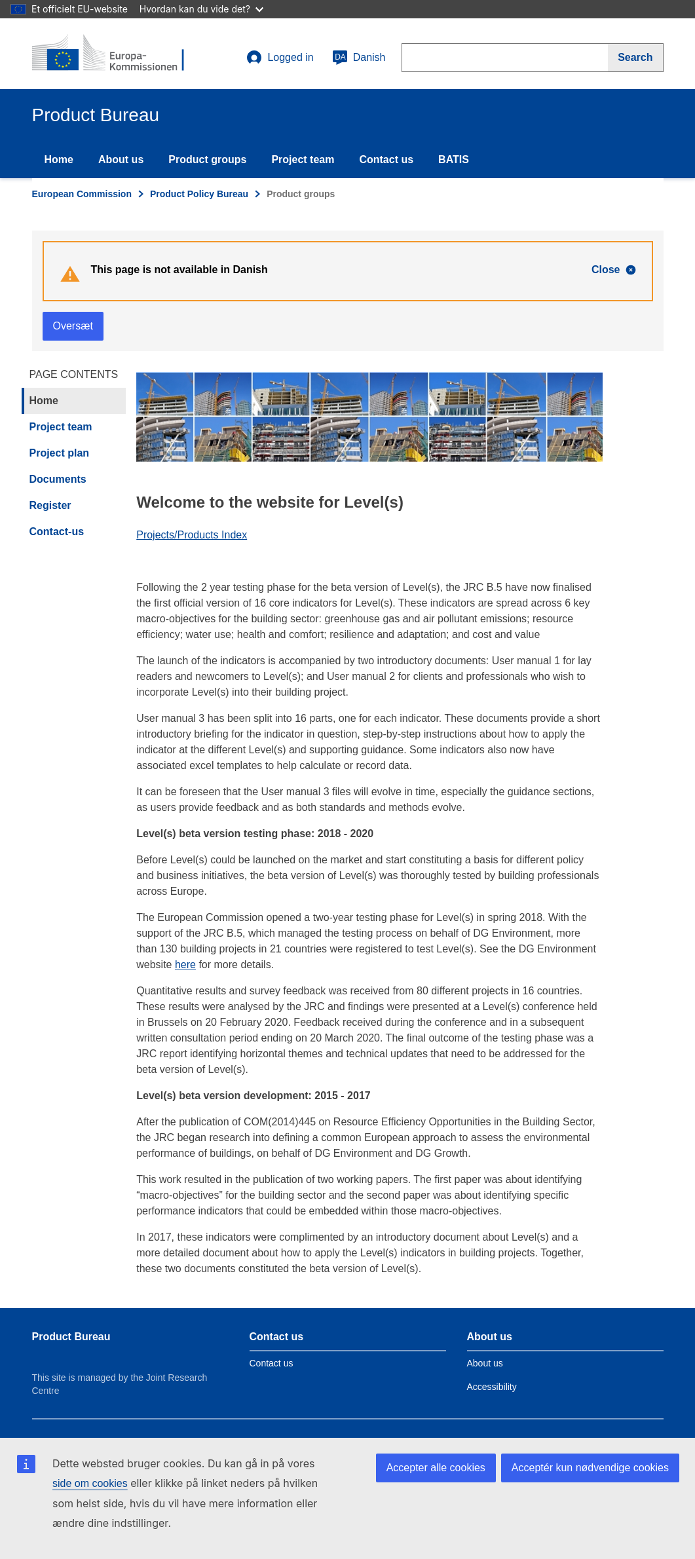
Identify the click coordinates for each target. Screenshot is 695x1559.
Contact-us (57, 531)
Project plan (59, 453)
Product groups (207, 159)
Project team (302, 159)
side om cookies (90, 1483)
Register (50, 505)
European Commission (82, 194)
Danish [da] (359, 58)
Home (59, 159)
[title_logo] (111, 53)
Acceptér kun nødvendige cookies (590, 1467)
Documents (57, 479)
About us (120, 159)
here (185, 964)
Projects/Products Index (191, 534)
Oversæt (73, 325)
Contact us (386, 159)
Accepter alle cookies (435, 1467)
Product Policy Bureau (199, 194)
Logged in (279, 58)
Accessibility (492, 1386)
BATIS (453, 159)
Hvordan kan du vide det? (201, 8)
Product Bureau (71, 1336)
